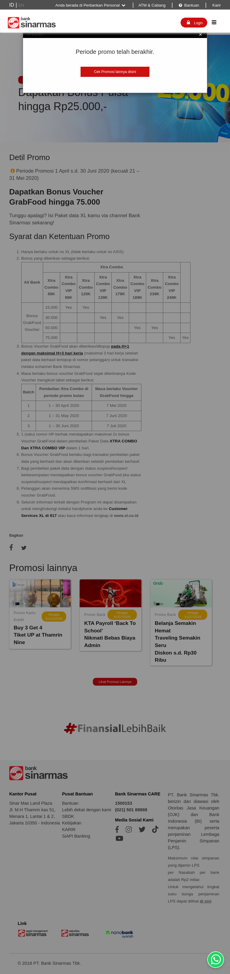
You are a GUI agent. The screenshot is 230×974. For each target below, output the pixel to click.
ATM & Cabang (151, 5)
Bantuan (188, 5)
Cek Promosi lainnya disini (115, 72)
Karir (216, 5)
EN (21, 5)
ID (11, 4)
